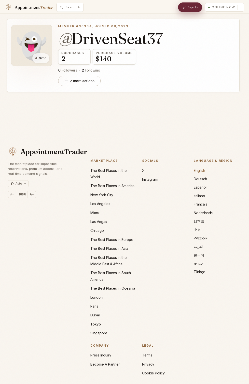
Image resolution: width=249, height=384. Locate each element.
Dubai (95, 315)
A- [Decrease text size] (12, 194)
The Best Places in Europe (111, 239)
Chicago (97, 230)
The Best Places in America (112, 186)
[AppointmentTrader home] (42, 151)
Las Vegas (98, 222)
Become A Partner (105, 364)
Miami (94, 213)
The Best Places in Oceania (112, 288)
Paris (94, 306)
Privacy (148, 364)
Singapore (98, 333)
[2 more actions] (79, 81)
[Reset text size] (22, 194)
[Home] (29, 7)
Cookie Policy (153, 373)
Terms (147, 355)
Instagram (150, 179)
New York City (101, 195)
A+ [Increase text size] (32, 194)
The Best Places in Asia (109, 248)
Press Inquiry (100, 355)
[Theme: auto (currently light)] (18, 183)
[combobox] (72, 7)
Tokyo (95, 324)
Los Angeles (100, 204)
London (96, 297)
